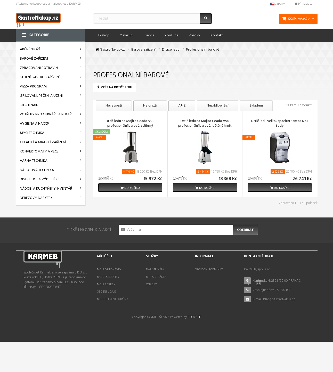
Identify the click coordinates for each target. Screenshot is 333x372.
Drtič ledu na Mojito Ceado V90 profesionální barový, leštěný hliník (205, 124)
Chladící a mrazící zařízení (43, 142)
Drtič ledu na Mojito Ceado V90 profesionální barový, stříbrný (130, 124)
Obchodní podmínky (209, 269)
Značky (151, 284)
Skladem (256, 106)
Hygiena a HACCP (34, 124)
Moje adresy (106, 284)
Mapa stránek (156, 277)
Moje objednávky (109, 269)
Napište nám (155, 269)
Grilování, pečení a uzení (41, 96)
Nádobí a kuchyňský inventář (46, 189)
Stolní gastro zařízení (40, 77)
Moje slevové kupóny (112, 299)
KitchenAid (29, 105)
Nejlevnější (113, 106)
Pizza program (33, 87)
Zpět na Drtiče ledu (114, 87)
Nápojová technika (37, 170)
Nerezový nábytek (36, 198)
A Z (181, 106)
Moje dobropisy (108, 277)
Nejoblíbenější (218, 106)
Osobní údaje (106, 291)
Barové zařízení (34, 59)
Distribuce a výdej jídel (40, 179)
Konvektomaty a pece (39, 152)
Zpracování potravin (39, 68)
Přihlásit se (303, 3)
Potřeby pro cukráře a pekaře (47, 114)
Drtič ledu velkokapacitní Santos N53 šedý (279, 124)
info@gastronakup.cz (279, 299)
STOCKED (194, 347)
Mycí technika (32, 133)
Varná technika (33, 161)
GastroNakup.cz (110, 49)
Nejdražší (150, 106)
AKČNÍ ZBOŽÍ (30, 49)
